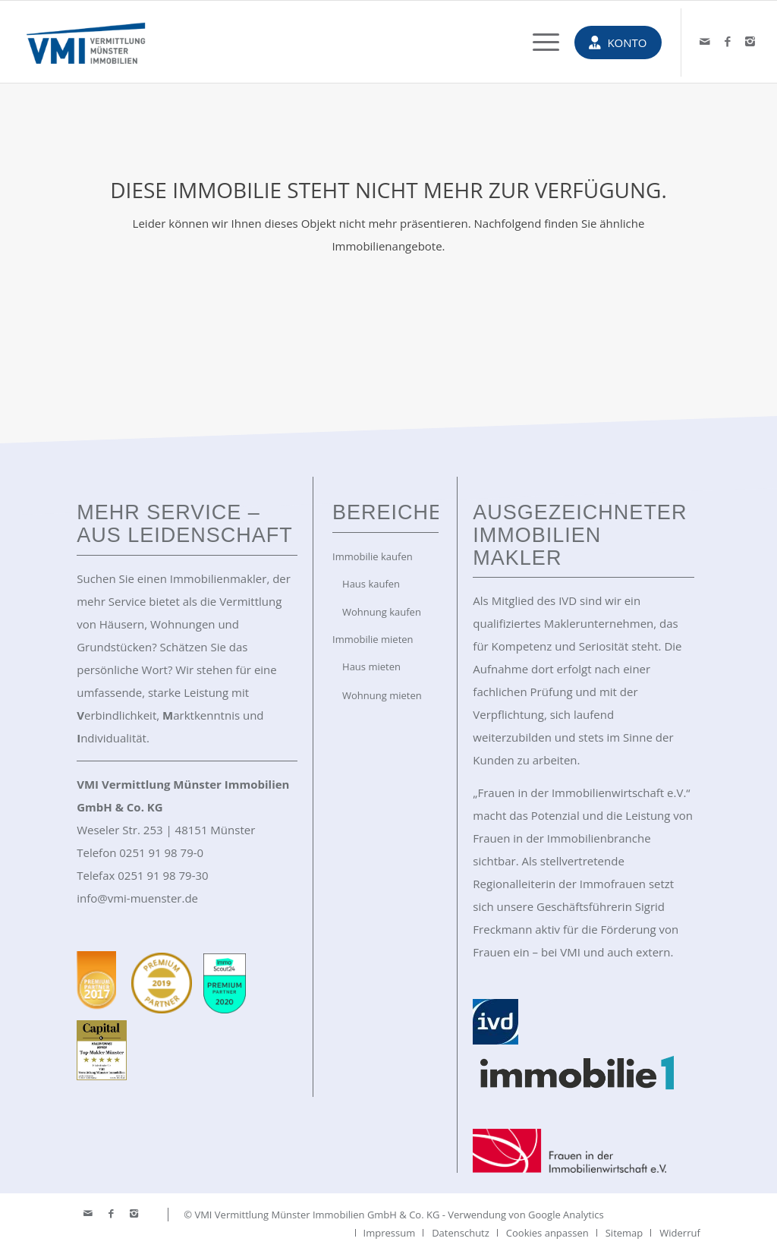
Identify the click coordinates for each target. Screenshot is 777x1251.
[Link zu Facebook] (727, 41)
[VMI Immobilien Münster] (86, 42)
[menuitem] (538, 41)
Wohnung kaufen (381, 612)
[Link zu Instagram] (750, 41)
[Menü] (538, 41)
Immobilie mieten (373, 639)
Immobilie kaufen (372, 556)
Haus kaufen (371, 584)
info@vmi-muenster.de (137, 898)
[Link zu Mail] (705, 41)
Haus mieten (371, 666)
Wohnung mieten (382, 695)
